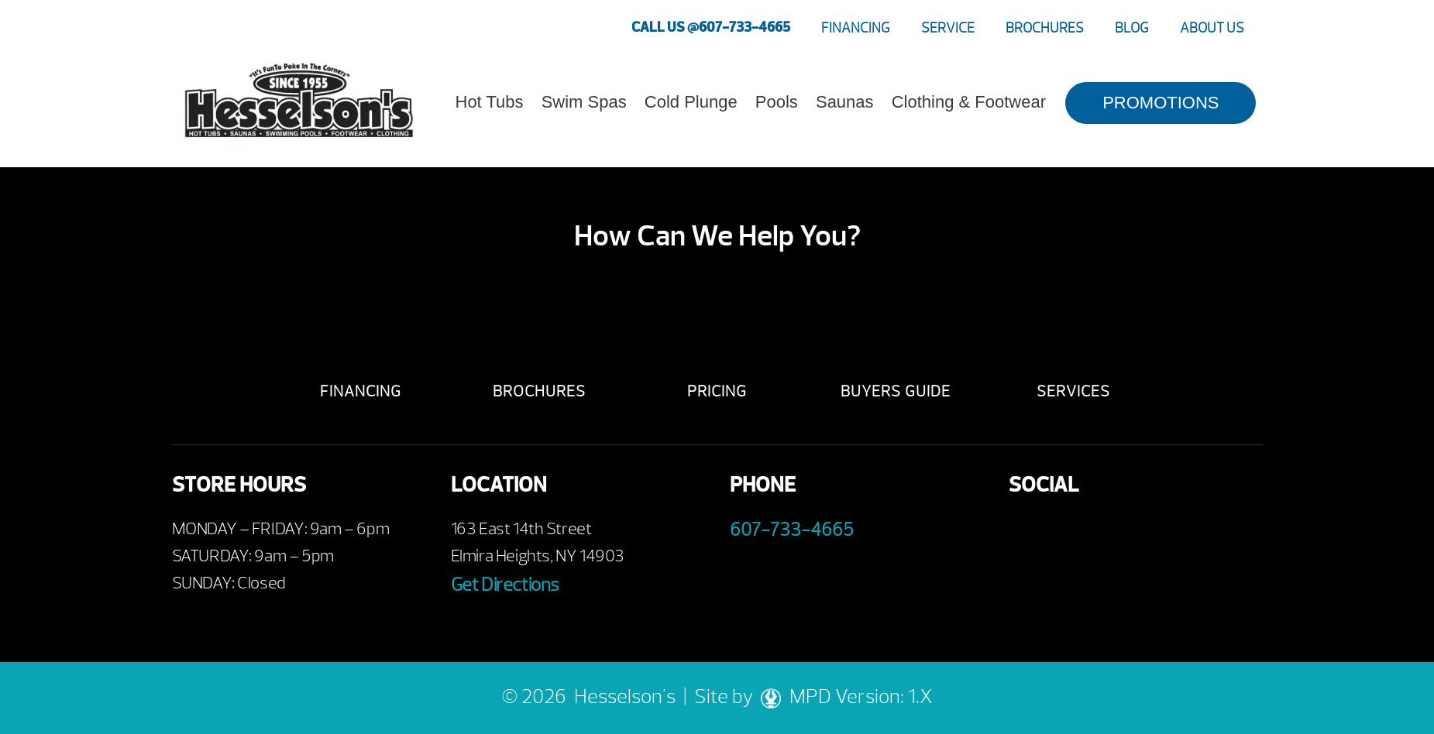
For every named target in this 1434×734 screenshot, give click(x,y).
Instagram (1154, 533)
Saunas (845, 101)
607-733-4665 (792, 529)
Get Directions (505, 584)
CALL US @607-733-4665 (710, 27)
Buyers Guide (896, 391)
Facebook (1026, 533)
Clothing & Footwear (969, 101)
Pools (776, 101)
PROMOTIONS (1160, 102)
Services (1073, 391)
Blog (1132, 28)
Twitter (1111, 533)
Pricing (717, 391)
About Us (1212, 28)
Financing (855, 28)
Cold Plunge (691, 101)
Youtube (1068, 533)
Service (948, 28)
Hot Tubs (490, 101)
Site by (741, 696)
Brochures (1045, 28)
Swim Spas (584, 101)
